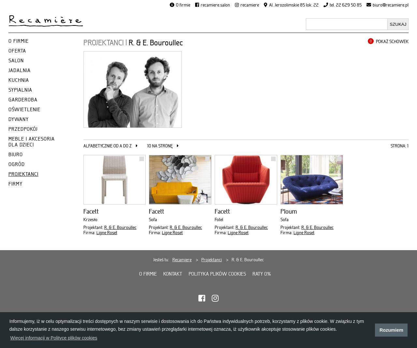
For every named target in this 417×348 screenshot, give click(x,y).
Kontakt (172, 274)
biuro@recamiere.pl (391, 5)
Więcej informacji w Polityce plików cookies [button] (53, 337)
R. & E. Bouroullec (120, 227)
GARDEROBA (22, 100)
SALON (16, 61)
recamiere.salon (215, 5)
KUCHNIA (18, 80)
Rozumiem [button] (391, 330)
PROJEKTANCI (23, 174)
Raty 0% (261, 274)
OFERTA (17, 51)
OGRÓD (16, 164)
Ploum (288, 211)
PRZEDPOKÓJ (22, 129)
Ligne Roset (106, 232)
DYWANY (18, 119)
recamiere (249, 5)
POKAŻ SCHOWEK (392, 41)
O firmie (183, 5)
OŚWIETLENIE (24, 110)
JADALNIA (19, 70)
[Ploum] (311, 179)
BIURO (15, 155)
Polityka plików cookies (217, 274)
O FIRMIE (18, 41)
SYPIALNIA (20, 90)
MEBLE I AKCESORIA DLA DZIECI (31, 142)
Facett (91, 211)
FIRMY (15, 184)
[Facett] (114, 179)
